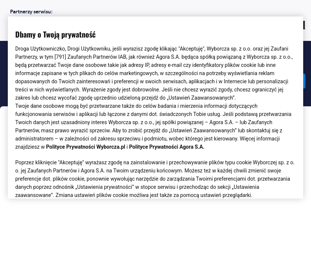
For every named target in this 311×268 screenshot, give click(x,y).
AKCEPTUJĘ (271, 184)
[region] (155, 107)
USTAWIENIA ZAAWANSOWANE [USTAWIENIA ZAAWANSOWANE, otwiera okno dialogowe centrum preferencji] (63, 184)
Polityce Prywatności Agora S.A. (166, 147)
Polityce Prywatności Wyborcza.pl (85, 147)
